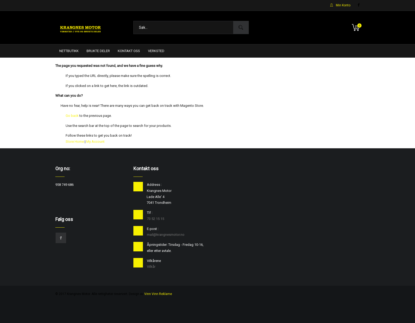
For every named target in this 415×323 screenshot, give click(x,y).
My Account (95, 142)
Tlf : (149, 213)
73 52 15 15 (155, 219)
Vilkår (151, 267)
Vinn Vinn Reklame (158, 294)
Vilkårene (154, 261)
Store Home (75, 142)
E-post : (153, 229)
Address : (154, 185)
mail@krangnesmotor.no (165, 235)
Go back (72, 116)
